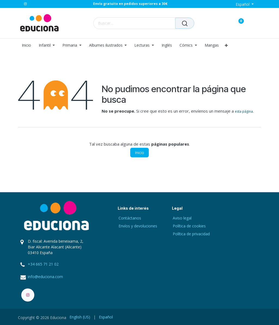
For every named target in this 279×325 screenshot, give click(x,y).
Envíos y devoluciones (138, 225)
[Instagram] (25, 4)
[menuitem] (28, 45)
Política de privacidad (191, 233)
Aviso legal (182, 218)
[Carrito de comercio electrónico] (222, 23)
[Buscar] (184, 23)
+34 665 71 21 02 (43, 264)
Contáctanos (130, 218)
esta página (244, 111)
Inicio (139, 152)
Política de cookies (189, 225)
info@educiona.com (45, 276)
